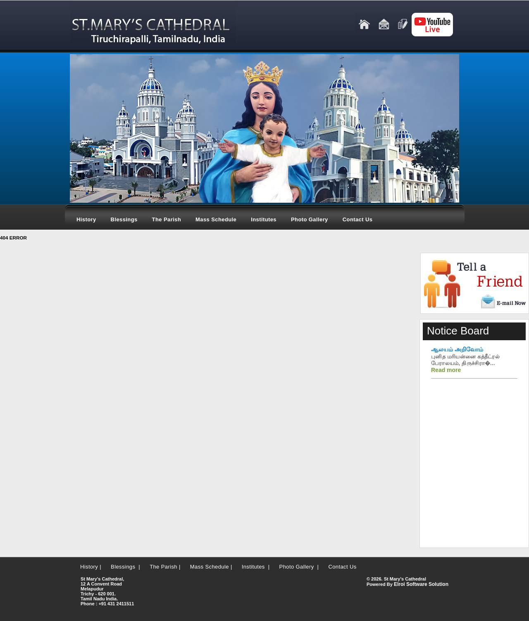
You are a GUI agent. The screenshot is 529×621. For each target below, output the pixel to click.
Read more (446, 370)
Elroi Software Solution (421, 584)
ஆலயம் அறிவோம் (457, 349)
